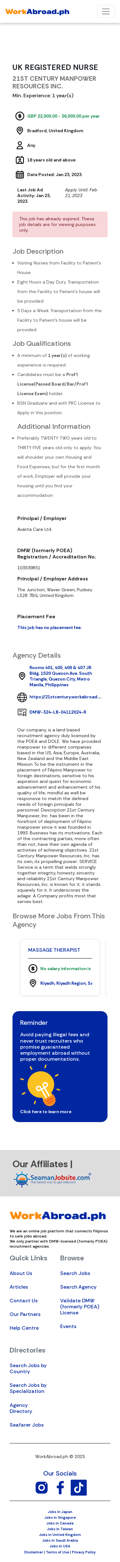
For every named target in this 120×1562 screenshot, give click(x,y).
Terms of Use (57, 1552)
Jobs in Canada (60, 1523)
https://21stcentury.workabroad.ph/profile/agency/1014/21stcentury (66, 697)
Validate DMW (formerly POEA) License (79, 1306)
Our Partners (25, 1314)
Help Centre (24, 1328)
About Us (21, 1273)
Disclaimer (33, 1552)
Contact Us (24, 1300)
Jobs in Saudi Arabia (60, 1540)
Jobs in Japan (60, 1512)
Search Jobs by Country (28, 1368)
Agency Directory (21, 1408)
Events (68, 1326)
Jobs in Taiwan (60, 1529)
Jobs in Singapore (60, 1517)
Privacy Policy (84, 1552)
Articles (19, 1287)
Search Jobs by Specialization (28, 1388)
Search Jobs (75, 1273)
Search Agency (78, 1287)
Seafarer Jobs (27, 1425)
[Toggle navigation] (106, 11)
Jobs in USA (60, 1546)
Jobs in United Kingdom (60, 1534)
